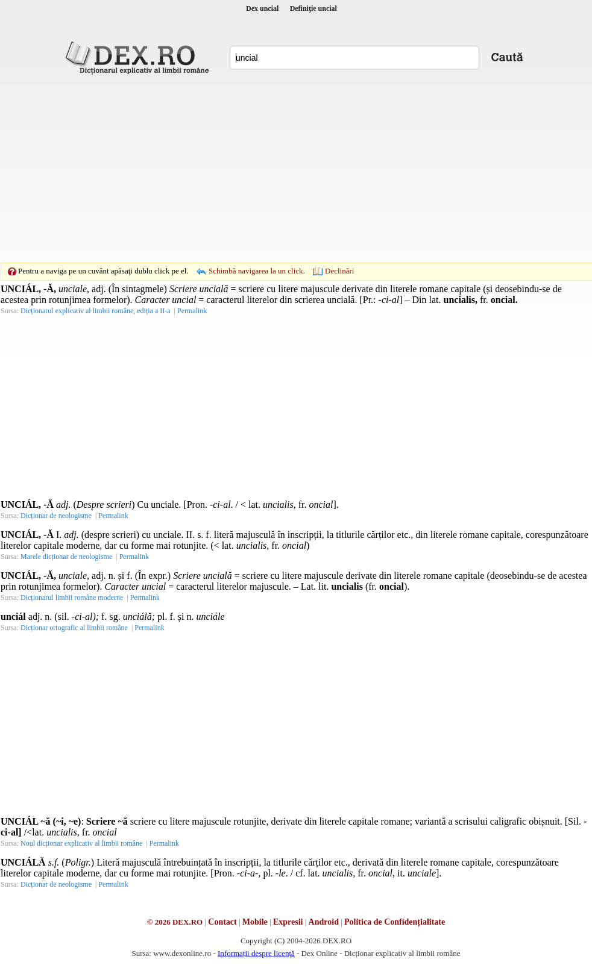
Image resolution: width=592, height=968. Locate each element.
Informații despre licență (256, 953)
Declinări (339, 270)
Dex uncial (262, 8)
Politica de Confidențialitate (394, 921)
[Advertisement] (277, 168)
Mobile (255, 921)
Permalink (192, 311)
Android (324, 921)
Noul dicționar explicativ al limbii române (81, 843)
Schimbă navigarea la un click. (257, 270)
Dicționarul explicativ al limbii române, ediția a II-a (95, 311)
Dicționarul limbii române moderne (71, 597)
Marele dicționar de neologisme (66, 556)
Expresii (288, 921)
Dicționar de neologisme (56, 515)
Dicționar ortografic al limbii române (74, 627)
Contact (222, 921)
